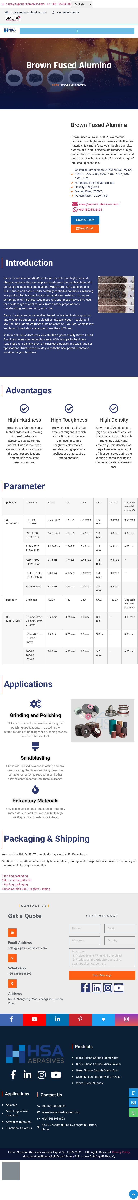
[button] (77, 31)
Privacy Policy (121, 1152)
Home (55, 84)
